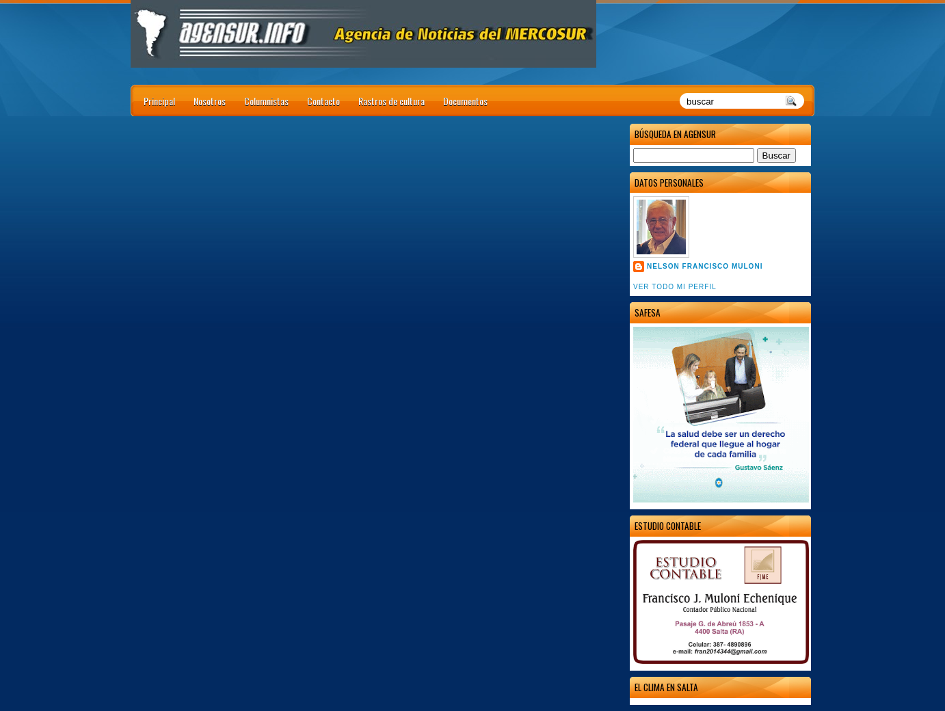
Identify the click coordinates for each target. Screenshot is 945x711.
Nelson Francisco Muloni (704, 266)
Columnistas (266, 101)
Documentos (465, 101)
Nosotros (210, 101)
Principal (159, 101)
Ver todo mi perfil (675, 287)
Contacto (323, 101)
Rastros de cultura (391, 101)
